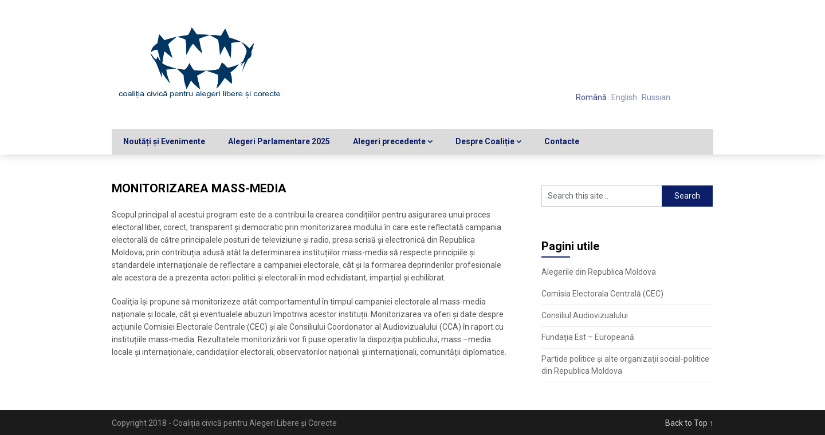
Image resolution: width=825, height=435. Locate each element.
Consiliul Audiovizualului (584, 315)
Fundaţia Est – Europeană (587, 337)
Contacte (561, 141)
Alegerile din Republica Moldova (598, 271)
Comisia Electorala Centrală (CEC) (602, 293)
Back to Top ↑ (689, 423)
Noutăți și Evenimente (164, 141)
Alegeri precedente (389, 141)
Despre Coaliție (484, 141)
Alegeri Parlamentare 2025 (279, 141)
